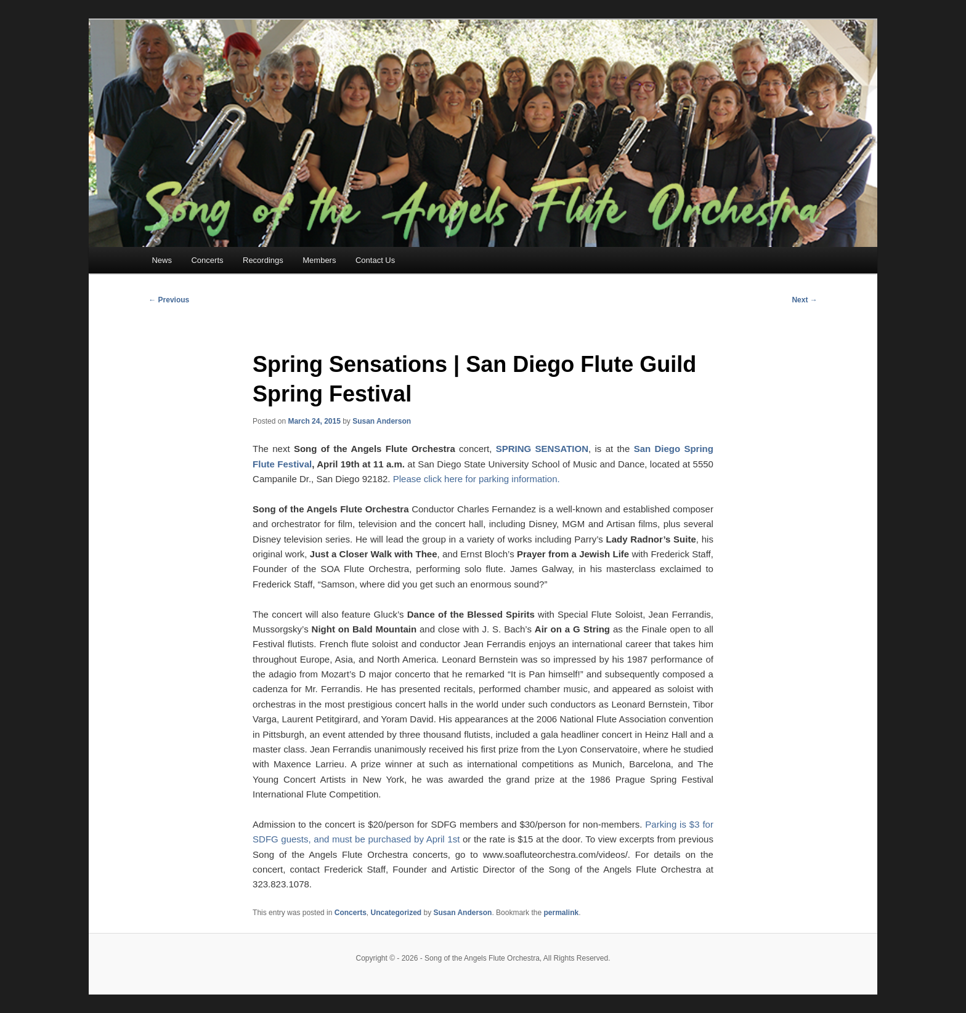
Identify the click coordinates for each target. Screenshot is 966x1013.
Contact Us (375, 260)
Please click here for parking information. (476, 479)
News (162, 260)
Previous (168, 300)
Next (804, 300)
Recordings (263, 260)
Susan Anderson (381, 421)
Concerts (207, 260)
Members (319, 260)
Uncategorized (395, 912)
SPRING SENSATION (542, 448)
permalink (560, 912)
